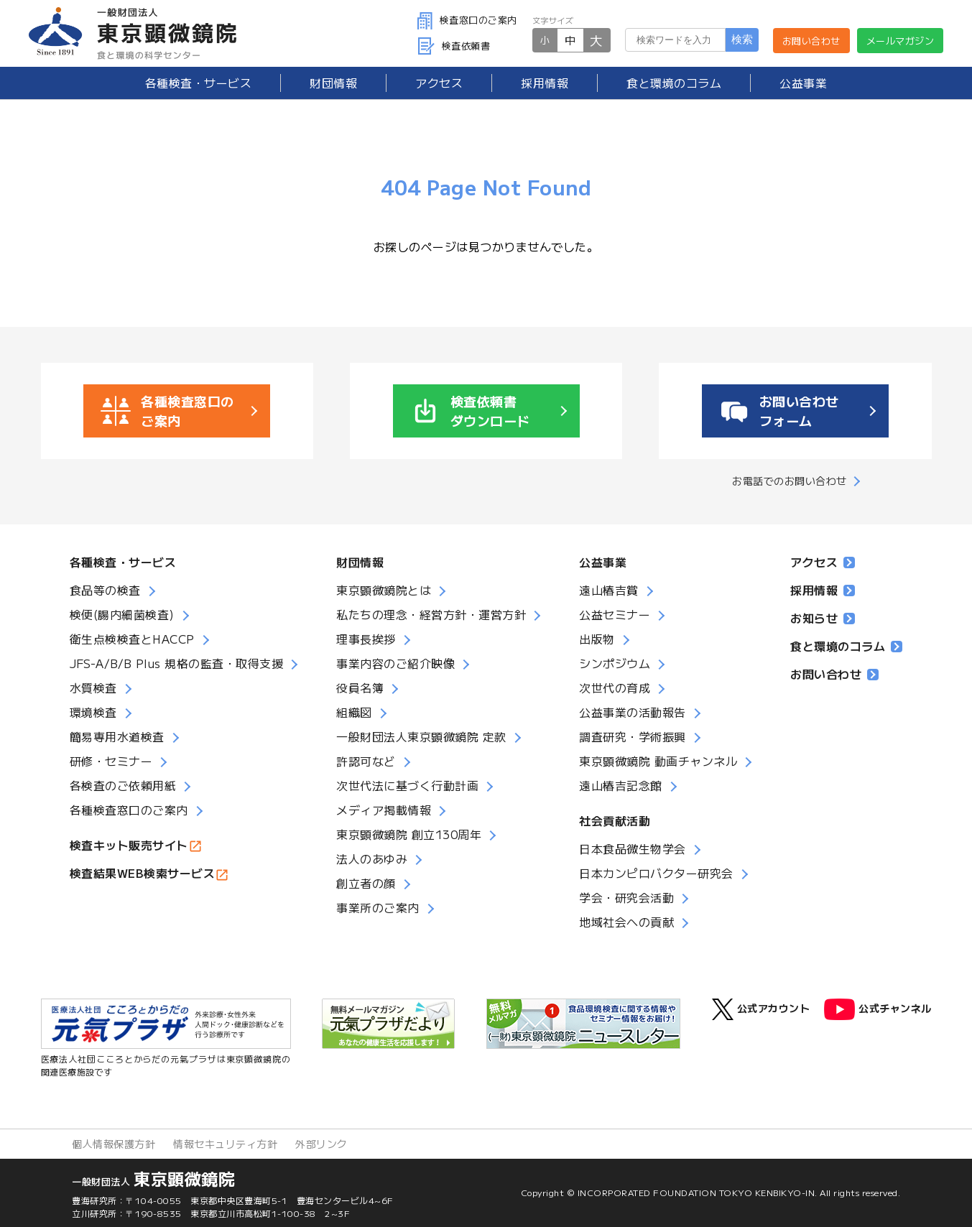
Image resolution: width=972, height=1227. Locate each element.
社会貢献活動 (614, 820)
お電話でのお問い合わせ (789, 480)
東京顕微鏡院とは (383, 589)
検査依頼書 (454, 45)
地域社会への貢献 (626, 921)
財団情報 (333, 82)
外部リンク (321, 1143)
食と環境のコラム (673, 82)
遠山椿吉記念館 (620, 785)
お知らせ (822, 617)
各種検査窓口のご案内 (129, 809)
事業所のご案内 (378, 907)
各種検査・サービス (123, 561)
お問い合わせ (811, 40)
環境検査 (93, 712)
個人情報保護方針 (113, 1143)
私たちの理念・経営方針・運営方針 (431, 614)
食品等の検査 (105, 589)
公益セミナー (614, 614)
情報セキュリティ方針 (225, 1143)
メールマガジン (900, 40)
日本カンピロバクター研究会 (656, 872)
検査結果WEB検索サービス (143, 872)
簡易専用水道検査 (117, 736)
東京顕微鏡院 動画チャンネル (658, 760)
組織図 (354, 712)
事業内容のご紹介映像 (395, 663)
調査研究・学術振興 (632, 736)
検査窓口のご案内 (467, 20)
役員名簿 (360, 687)
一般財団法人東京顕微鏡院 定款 (421, 736)
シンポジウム (614, 663)
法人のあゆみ (371, 858)
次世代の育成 (614, 687)
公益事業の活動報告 (632, 712)
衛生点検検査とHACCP (132, 638)
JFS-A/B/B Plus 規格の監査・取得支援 (177, 663)
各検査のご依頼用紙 (123, 785)
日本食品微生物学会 (632, 848)
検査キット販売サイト (129, 844)
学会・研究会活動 (626, 897)
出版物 (597, 638)
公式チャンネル (878, 1009)
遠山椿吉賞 (609, 589)
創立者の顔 (366, 883)
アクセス (439, 82)
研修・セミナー (111, 760)
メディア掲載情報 (383, 809)
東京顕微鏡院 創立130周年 (408, 834)
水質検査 (93, 687)
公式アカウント (761, 1009)
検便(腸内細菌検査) (122, 614)
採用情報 (544, 82)
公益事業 (803, 82)
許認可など (366, 760)
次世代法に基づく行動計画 (407, 785)
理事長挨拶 (366, 638)
